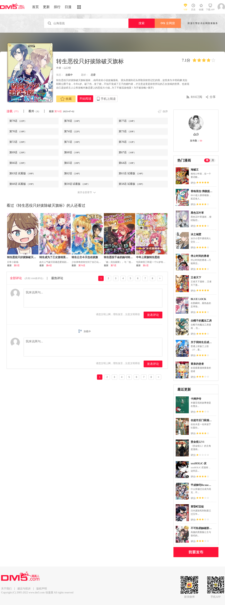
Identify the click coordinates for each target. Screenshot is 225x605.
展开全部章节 (84, 192)
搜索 (142, 23)
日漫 (68, 7)
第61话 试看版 (131, 173)
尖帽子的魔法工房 (201, 320)
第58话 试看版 (131, 184)
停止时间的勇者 (200, 256)
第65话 (72, 163)
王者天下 (196, 277)
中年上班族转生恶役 (148, 257)
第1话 (145, 265)
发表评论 (153, 314)
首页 (35, 7)
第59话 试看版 (77, 184)
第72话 (18, 142)
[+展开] (150, 87)
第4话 (49, 265)
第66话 (18, 163)
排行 (57, 7)
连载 (13, 111)
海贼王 (195, 169)
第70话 (127, 142)
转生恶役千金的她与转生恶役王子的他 (126, 257)
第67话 (127, 152)
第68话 (72, 152)
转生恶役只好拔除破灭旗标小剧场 (26, 257)
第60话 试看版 (22, 184)
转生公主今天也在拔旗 (85, 257)
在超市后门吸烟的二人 (204, 420)
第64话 (127, 163)
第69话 (18, 152)
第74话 (72, 131)
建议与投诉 (24, 588)
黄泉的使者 (197, 363)
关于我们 (6, 588)
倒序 (165, 111)
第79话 (58, 111)
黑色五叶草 (197, 212)
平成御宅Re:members (203, 485)
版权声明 (41, 588)
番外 (34, 111)
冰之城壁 (196, 234)
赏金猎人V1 (197, 441)
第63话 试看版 (22, 173)
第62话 (72, 173)
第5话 (17, 265)
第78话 (72, 120)
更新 (46, 7)
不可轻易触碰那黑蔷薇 (204, 528)
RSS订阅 (196, 96)
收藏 (66, 99)
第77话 (127, 120)
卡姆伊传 (196, 398)
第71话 (72, 142)
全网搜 (168, 23)
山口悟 (67, 67)
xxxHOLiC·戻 (198, 463)
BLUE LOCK (198, 299)
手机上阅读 (108, 98)
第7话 (113, 265)
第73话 (127, 131)
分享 (213, 96)
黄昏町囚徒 (197, 506)
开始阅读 (85, 98)
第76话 (18, 131)
